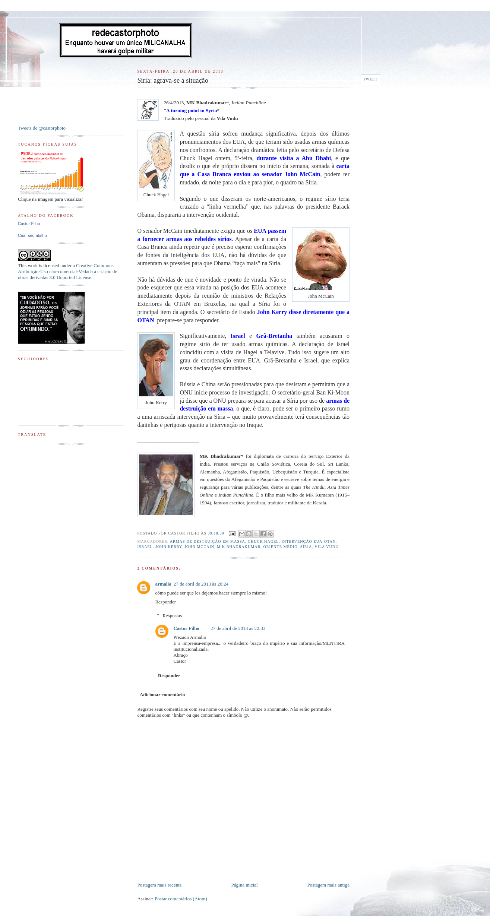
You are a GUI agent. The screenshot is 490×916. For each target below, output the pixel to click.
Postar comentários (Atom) (181, 898)
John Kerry (168, 547)
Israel (145, 547)
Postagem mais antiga (328, 885)
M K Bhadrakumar (238, 547)
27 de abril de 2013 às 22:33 (238, 628)
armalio (163, 584)
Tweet (370, 79)
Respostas (172, 615)
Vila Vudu (326, 547)
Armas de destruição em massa (207, 541)
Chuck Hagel (263, 541)
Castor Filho (186, 628)
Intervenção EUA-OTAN (309, 541)
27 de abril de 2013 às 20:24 (201, 584)
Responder (165, 602)
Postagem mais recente (159, 885)
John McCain (199, 547)
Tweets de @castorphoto (42, 128)
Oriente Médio (280, 547)
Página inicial (244, 885)
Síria (306, 547)
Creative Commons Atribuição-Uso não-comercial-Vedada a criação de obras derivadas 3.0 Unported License (67, 271)
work (33, 265)
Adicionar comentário (162, 694)
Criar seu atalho (32, 235)
